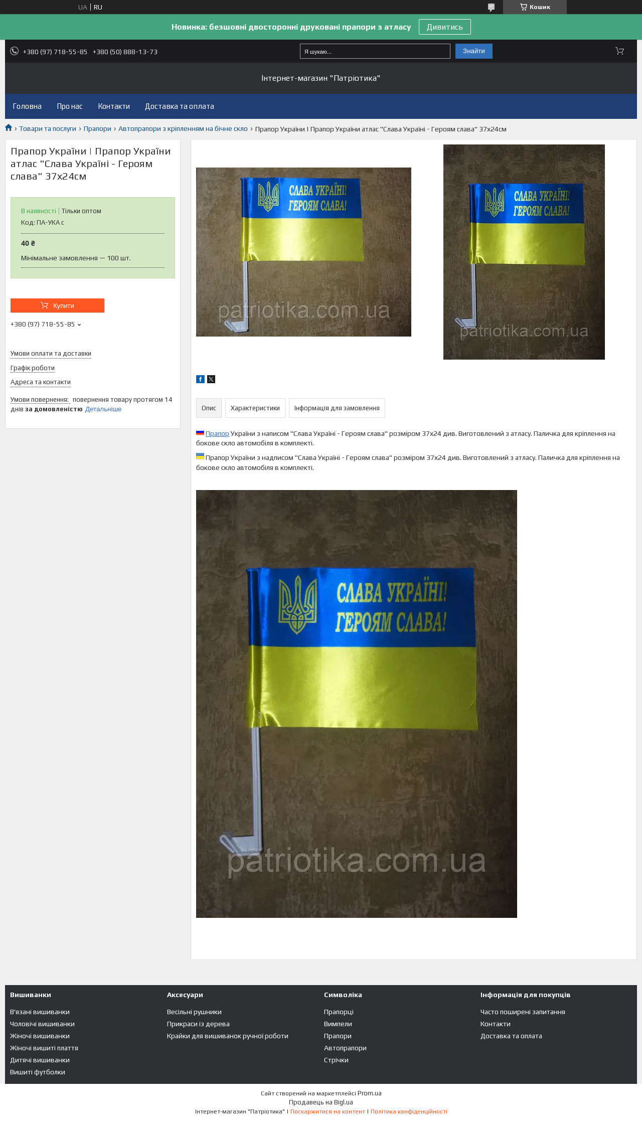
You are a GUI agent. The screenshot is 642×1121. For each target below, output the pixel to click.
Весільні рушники (194, 1012)
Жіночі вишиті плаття (44, 1048)
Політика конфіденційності (409, 1111)
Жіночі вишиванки (40, 1036)
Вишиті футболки (37, 1072)
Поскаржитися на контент (327, 1111)
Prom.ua (370, 1093)
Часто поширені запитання (522, 1012)
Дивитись (445, 27)
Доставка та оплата (179, 106)
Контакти (114, 106)
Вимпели (338, 1024)
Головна (27, 106)
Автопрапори (345, 1048)
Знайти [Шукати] (474, 51)
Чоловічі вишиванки (42, 1024)
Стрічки (336, 1060)
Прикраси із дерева (198, 1024)
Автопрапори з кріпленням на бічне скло (183, 128)
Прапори (97, 128)
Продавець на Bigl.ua (321, 1102)
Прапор (217, 433)
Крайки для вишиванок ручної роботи (227, 1036)
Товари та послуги (47, 128)
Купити (63, 305)
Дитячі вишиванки (40, 1060)
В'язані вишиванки (40, 1012)
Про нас (70, 106)
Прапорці (339, 1012)
